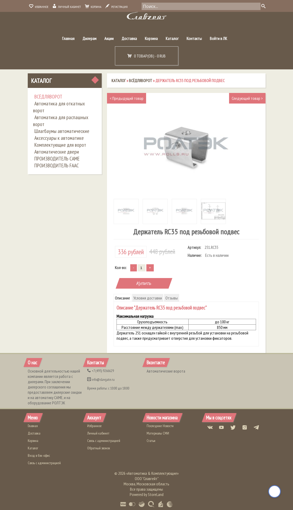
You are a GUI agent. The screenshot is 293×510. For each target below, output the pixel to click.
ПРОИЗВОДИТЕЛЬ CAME (57, 158)
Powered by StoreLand (147, 494)
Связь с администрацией (44, 462)
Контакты (194, 38)
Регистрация (116, 7)
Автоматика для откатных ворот (59, 107)
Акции (109, 38)
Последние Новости (160, 425)
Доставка (129, 38)
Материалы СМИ (158, 433)
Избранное (38, 7)
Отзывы (171, 298)
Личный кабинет (66, 7)
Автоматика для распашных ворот (60, 121)
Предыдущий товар (126, 98)
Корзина (93, 7)
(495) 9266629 (100, 370)
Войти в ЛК (218, 38)
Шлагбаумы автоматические (61, 131)
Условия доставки (147, 298)
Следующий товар (247, 98)
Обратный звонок (98, 448)
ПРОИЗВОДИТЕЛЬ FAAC (56, 165)
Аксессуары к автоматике (59, 138)
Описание (122, 298)
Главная (68, 38)
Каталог (172, 38)
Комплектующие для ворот (60, 144)
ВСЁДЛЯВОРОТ (48, 96)
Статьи (151, 440)
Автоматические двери (56, 151)
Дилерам (89, 38)
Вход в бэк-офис (39, 455)
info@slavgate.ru (101, 379)
